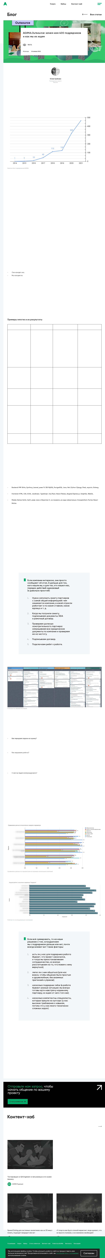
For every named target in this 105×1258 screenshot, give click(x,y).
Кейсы (63, 4)
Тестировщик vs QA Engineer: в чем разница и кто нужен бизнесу (29, 1178)
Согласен (88, 1253)
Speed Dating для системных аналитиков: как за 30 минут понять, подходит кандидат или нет (29, 1231)
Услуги (52, 4)
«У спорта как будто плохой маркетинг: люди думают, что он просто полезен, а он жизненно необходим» (79, 1231)
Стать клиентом (34, 1243)
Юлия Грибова (55, 79)
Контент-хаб (76, 4)
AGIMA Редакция (15, 1184)
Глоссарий (77, 1243)
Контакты (68, 1243)
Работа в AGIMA (57, 1243)
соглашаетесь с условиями (67, 1253)
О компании (11, 1243)
